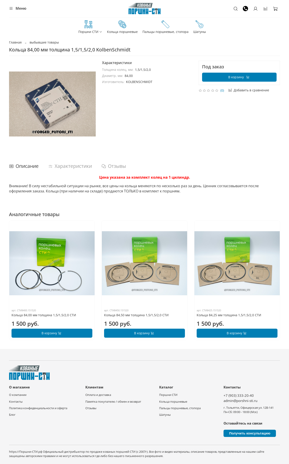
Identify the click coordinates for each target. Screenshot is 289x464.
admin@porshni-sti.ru (240, 400)
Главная (15, 42)
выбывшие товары (44, 42)
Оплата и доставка (98, 395)
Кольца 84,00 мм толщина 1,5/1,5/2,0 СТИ (44, 315)
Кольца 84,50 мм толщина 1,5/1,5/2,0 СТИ (136, 315)
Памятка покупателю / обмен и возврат (113, 402)
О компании (17, 395)
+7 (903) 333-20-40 (239, 395)
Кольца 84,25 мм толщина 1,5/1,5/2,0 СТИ (229, 315)
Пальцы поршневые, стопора (165, 27)
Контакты (16, 402)
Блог (12, 415)
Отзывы (90, 408)
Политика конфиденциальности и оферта (38, 408)
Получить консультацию (249, 433)
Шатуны (199, 27)
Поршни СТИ (90, 27)
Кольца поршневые (122, 27)
